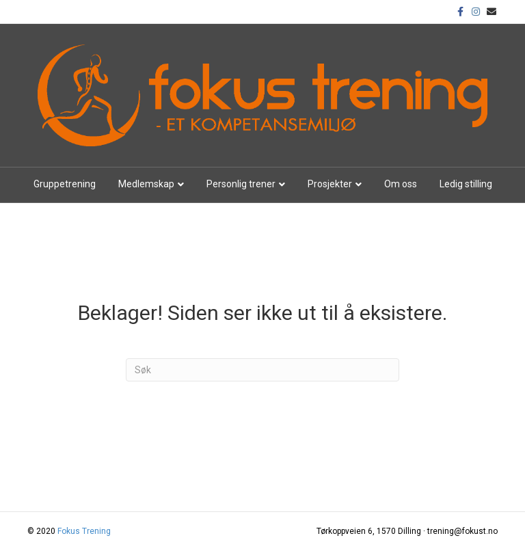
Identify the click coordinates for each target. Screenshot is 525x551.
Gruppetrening (64, 183)
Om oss (400, 183)
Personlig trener (240, 183)
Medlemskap (146, 183)
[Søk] (262, 369)
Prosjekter (330, 183)
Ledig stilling (466, 183)
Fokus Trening (84, 531)
